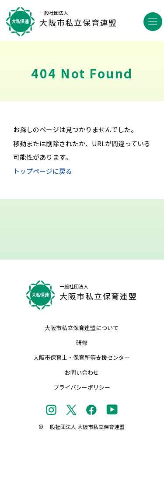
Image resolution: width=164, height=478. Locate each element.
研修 (81, 342)
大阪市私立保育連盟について (82, 327)
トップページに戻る (42, 171)
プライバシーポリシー (81, 387)
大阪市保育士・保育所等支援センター (81, 357)
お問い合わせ (82, 372)
